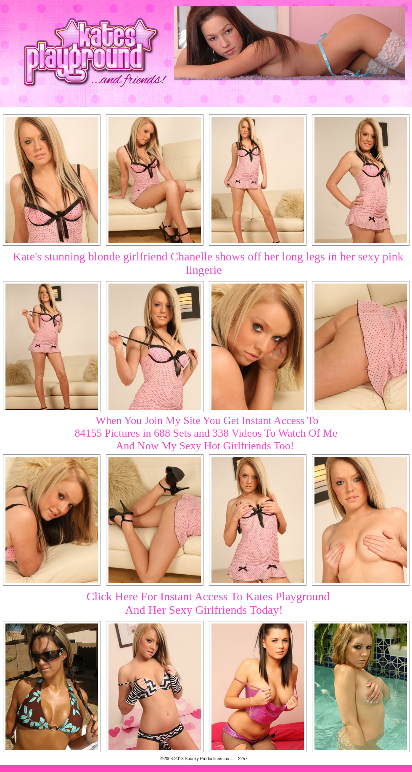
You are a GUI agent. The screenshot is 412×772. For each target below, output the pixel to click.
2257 (242, 758)
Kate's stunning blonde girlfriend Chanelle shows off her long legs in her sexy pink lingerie (208, 263)
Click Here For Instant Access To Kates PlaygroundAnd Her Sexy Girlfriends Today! (208, 603)
